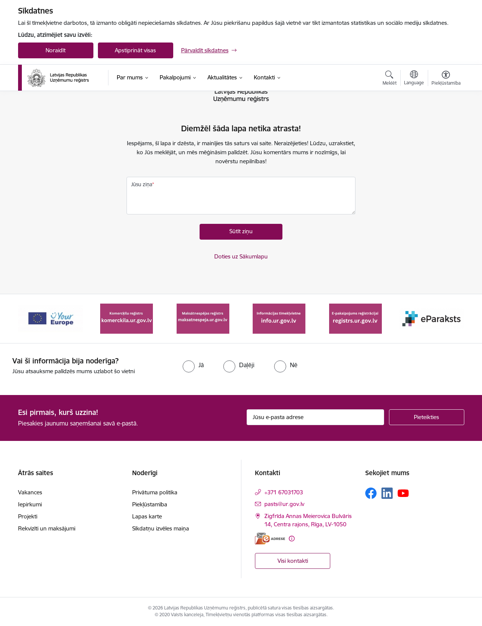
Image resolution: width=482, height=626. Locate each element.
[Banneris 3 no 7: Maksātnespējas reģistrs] (203, 318)
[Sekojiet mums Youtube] (403, 492)
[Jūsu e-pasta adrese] (315, 417)
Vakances (30, 492)
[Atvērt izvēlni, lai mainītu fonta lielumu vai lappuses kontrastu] (446, 79)
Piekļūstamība (149, 504)
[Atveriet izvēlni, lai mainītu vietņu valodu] (414, 78)
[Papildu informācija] (291, 538)
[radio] (193, 364)
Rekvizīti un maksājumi (46, 528)
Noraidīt (56, 50)
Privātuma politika (154, 492)
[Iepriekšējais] (35, 319)
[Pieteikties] (426, 417)
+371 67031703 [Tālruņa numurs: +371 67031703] (283, 492)
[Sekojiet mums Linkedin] (387, 493)
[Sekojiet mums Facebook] (371, 493)
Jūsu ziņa (141, 184)
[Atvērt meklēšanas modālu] (389, 79)
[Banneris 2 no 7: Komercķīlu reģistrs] (126, 318)
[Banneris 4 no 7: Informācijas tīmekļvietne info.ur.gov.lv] (279, 318)
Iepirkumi (30, 504)
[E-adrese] (270, 538)
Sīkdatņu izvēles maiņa (160, 528)
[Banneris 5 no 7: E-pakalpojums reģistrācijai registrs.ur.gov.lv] (355, 318)
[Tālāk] (447, 319)
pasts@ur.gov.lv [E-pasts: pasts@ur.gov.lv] (284, 503)
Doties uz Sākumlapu (241, 256)
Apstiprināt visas (135, 50)
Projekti (27, 516)
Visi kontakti (293, 560)
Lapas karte (147, 516)
